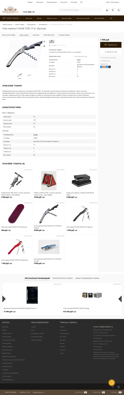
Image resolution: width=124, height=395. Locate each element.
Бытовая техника (7, 366)
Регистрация (115, 2)
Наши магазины (52, 2)
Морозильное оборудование (10, 373)
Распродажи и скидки (37, 333)
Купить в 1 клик (111, 52)
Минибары (5, 369)
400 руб (16, 231)
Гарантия (62, 346)
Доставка (74, 2)
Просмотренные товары (63, 278)
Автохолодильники (7, 379)
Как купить (63, 2)
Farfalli (79, 59)
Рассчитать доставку (108, 57)
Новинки (33, 327)
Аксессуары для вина (8, 340)
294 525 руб (99, 312)
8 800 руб (49, 231)
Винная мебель (6, 343)
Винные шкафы (6, 336)
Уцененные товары (36, 340)
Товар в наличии (7, 333)
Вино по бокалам (7, 350)
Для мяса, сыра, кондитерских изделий (13, 360)
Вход (107, 2)
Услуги (62, 353)
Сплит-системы (6, 376)
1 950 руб (81, 231)
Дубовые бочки (6, 353)
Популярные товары (37, 336)
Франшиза (5, 327)
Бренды (4, 330)
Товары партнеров (7, 346)
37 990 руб (10, 312)
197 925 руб (69, 312)
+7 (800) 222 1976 (24, 392)
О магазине (39, 2)
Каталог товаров (12, 18)
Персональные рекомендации (37, 278)
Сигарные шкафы (7, 363)
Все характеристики (81, 56)
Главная (30, 2)
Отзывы (62, 343)
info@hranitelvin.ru (106, 327)
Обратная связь (9, 392)
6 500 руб (16, 198)
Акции (33, 330)
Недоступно (105, 61)
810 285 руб (40, 312)
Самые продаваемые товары (87, 278)
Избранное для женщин (9, 356)
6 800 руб (81, 198)
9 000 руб (49, 198)
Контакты (62, 350)
